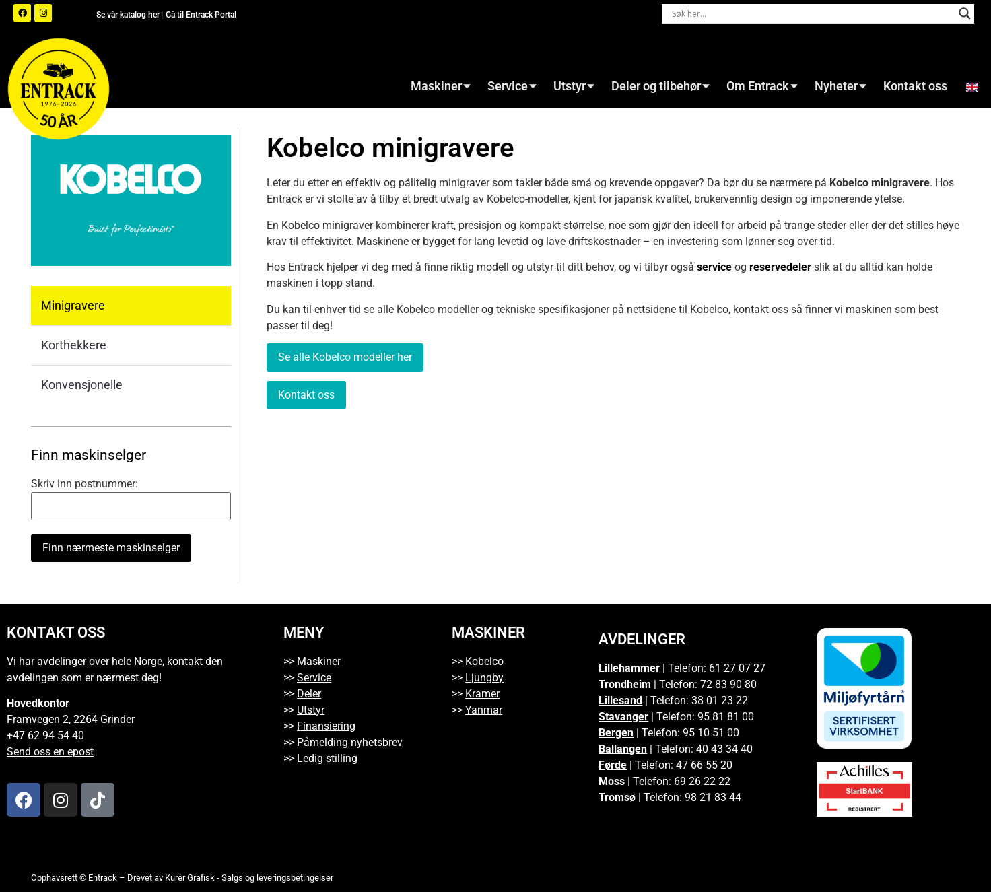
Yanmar (483, 710)
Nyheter (840, 86)
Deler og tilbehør (660, 86)
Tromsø (617, 797)
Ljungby (484, 677)
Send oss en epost (50, 751)
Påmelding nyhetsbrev (350, 742)
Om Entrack (762, 86)
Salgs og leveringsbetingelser (277, 877)
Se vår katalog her (129, 15)
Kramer (482, 693)
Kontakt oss (915, 86)
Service (512, 86)
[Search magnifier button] (964, 13)
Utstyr (573, 86)
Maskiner (441, 86)
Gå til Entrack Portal (201, 15)
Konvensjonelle (82, 385)
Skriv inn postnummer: (84, 484)
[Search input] (812, 13)
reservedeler (780, 267)
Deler (309, 693)
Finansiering (326, 726)
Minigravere (73, 305)
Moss (612, 781)
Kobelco (484, 661)
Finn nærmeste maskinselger (111, 547)
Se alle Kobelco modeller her (345, 357)
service (714, 267)
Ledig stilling (327, 758)
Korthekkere (73, 345)
